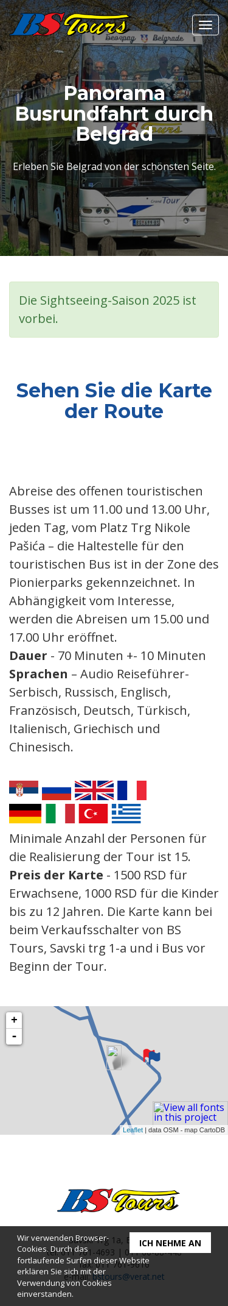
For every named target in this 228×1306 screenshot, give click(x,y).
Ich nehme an (170, 1243)
